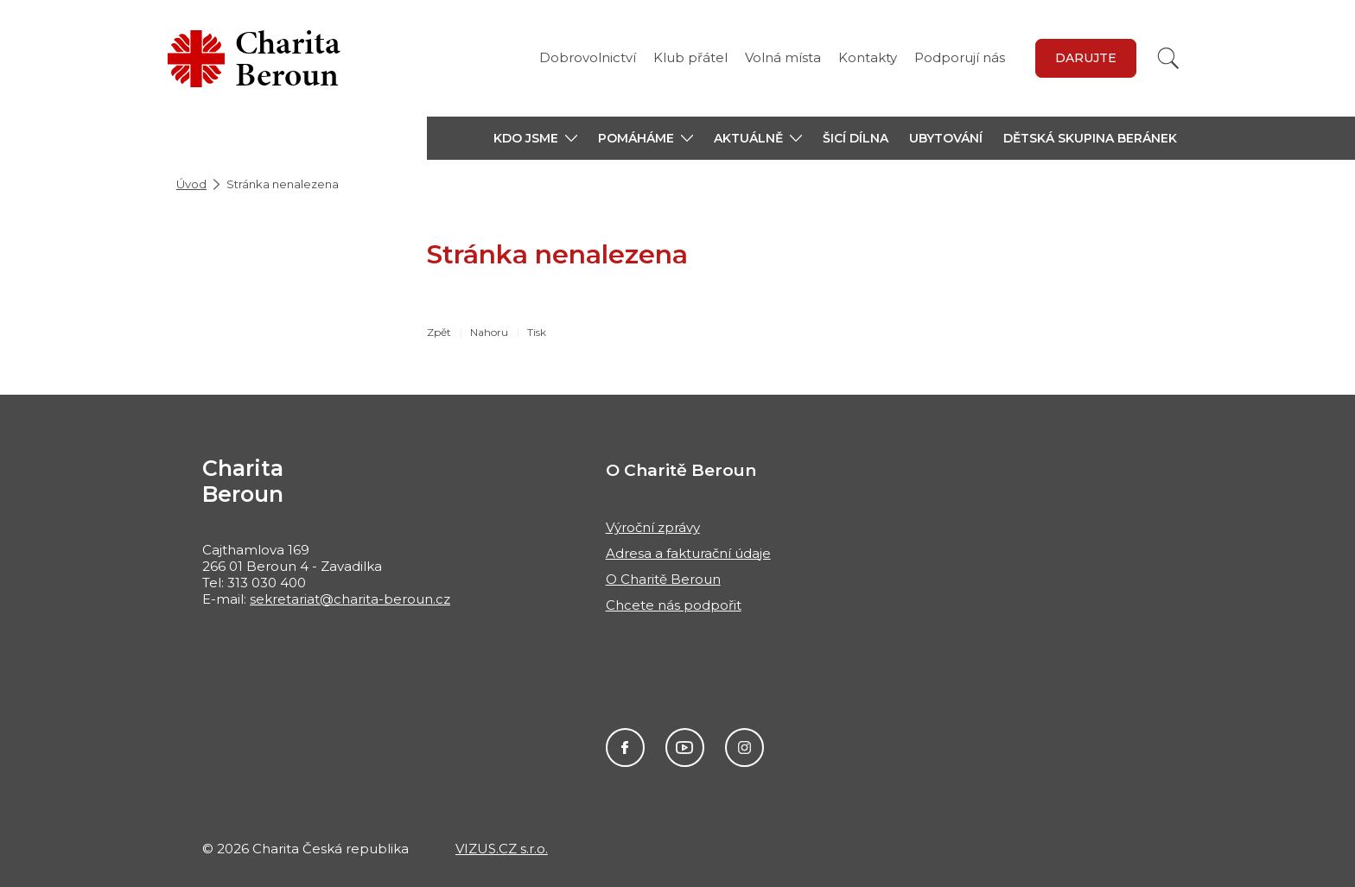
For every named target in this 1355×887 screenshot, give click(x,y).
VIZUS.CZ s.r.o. (501, 848)
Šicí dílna (855, 138)
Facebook (625, 747)
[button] (535, 138)
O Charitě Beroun (663, 579)
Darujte (1085, 58)
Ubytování (946, 138)
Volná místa (783, 57)
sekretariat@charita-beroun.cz (350, 599)
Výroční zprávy (653, 527)
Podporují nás (959, 57)
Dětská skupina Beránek (1090, 138)
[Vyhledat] (1168, 58)
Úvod (191, 184)
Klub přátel (690, 57)
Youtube (684, 747)
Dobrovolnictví (587, 57)
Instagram (744, 747)
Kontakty (867, 57)
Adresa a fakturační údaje (688, 553)
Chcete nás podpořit (673, 605)
